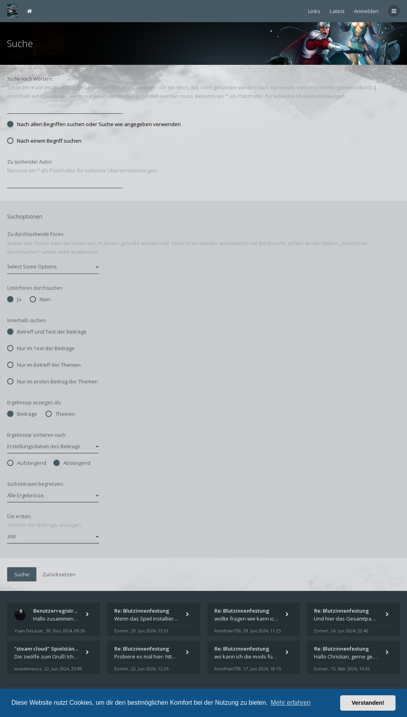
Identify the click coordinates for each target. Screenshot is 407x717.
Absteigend (72, 462)
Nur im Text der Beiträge (41, 348)
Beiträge (22, 413)
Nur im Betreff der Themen (44, 364)
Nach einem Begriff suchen (44, 140)
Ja (14, 299)
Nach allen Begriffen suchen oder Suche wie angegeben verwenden (94, 124)
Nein (40, 299)
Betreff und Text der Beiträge (47, 331)
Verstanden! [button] (368, 703)
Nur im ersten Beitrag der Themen (52, 381)
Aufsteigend (26, 462)
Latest (337, 11)
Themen (60, 413)
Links (314, 11)
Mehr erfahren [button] (290, 702)
